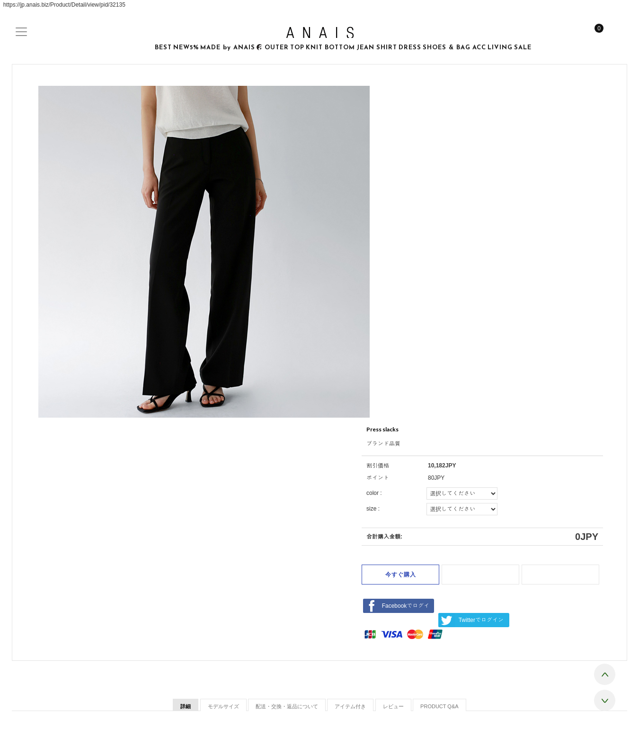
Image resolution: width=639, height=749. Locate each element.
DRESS (410, 48)
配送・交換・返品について (287, 706)
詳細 (185, 706)
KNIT (314, 48)
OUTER (277, 48)
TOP (297, 48)
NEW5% (186, 48)
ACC (479, 48)
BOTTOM (340, 48)
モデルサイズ (223, 706)
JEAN (365, 48)
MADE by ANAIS (231, 48)
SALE (523, 48)
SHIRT (386, 48)
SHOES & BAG (446, 48)
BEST (163, 48)
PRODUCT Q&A (439, 706)
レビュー (393, 706)
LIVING (500, 48)
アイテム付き (350, 706)
